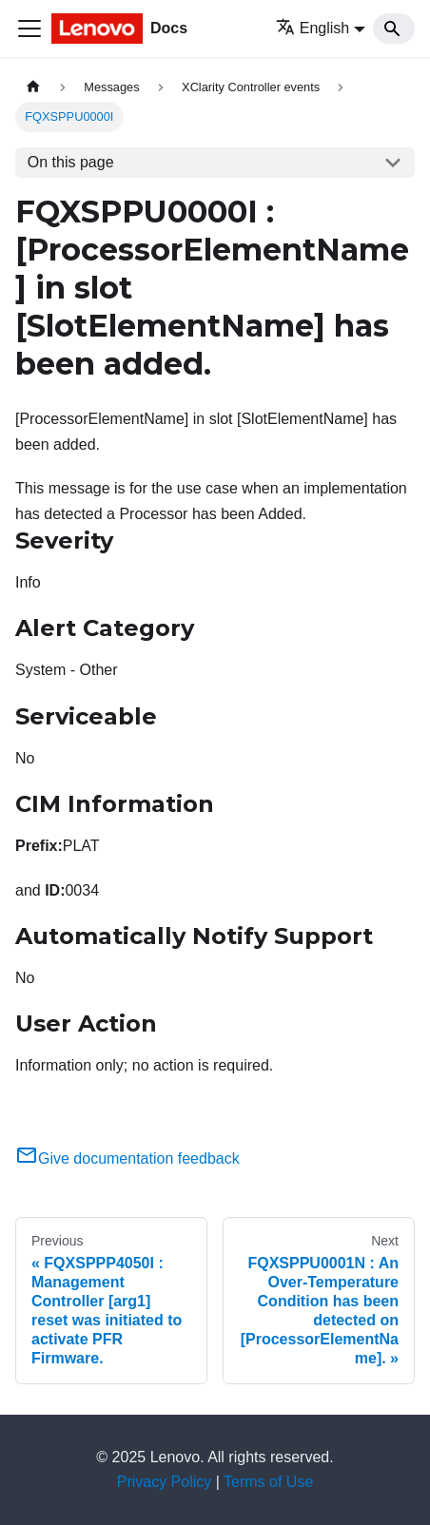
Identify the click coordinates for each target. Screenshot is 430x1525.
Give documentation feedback (127, 1158)
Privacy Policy (164, 1482)
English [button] (312, 28)
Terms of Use (268, 1482)
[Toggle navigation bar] (29, 28)
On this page (71, 162)
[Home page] (33, 87)
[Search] (394, 28)
